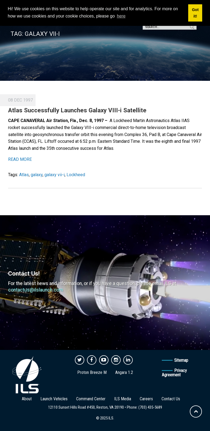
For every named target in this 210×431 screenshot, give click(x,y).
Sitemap (181, 360)
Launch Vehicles (54, 398)
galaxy (37, 174)
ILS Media (122, 398)
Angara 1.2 (124, 372)
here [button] (121, 16)
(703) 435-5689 (150, 407)
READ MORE (20, 159)
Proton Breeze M (92, 372)
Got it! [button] (195, 13)
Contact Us (171, 398)
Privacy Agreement (174, 372)
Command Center (91, 398)
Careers (146, 398)
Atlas (24, 174)
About (27, 398)
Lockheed (75, 174)
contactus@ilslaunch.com (35, 290)
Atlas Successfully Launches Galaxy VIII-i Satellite (77, 110)
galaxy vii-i (54, 174)
